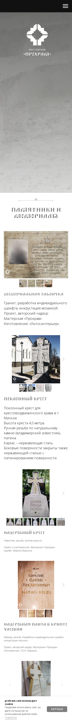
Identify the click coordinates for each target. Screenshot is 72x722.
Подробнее (11, 717)
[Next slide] (63, 255)
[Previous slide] (9, 255)
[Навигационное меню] (65, 6)
